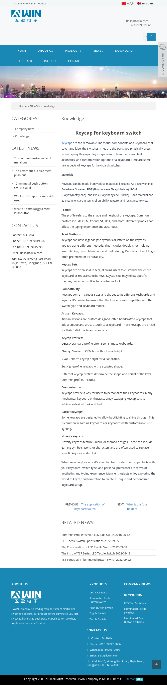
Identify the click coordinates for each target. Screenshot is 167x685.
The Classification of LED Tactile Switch (86, 547)
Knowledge (47, 106)
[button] (80, 50)
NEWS (98, 50)
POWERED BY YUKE (112, 679)
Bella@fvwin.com (137, 21)
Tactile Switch (98, 619)
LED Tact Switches (135, 603)
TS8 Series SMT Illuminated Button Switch (88, 559)
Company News (137, 584)
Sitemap (130, 679)
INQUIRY (50, 61)
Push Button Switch (101, 607)
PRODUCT (73, 50)
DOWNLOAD (124, 50)
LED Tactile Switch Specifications (82, 541)
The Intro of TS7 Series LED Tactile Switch (88, 553)
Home (21, 50)
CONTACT (75, 61)
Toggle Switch (98, 613)
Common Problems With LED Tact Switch (88, 535)
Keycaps (66, 143)
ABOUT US (45, 50)
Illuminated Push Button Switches (134, 620)
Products (98, 584)
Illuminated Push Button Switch (100, 600)
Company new (24, 129)
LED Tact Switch (99, 592)
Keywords (133, 595)
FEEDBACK (24, 61)
